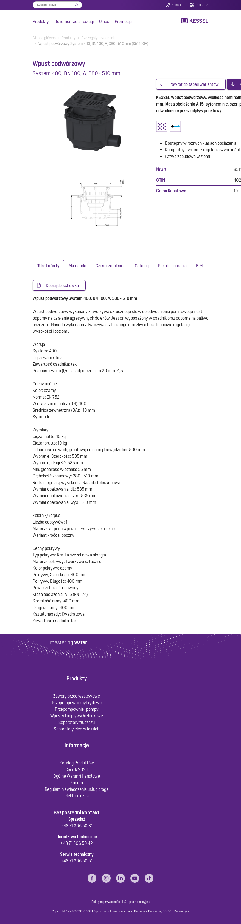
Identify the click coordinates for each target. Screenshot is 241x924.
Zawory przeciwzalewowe (76, 695)
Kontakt (177, 5)
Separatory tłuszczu (76, 722)
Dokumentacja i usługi (74, 21)
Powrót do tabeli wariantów (194, 84)
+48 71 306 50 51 (77, 860)
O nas (104, 21)
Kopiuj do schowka (62, 285)
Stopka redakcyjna (137, 902)
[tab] (48, 265)
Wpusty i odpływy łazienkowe (76, 715)
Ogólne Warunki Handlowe (76, 776)
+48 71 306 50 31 (77, 825)
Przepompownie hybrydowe (77, 702)
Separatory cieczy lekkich (76, 728)
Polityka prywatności (106, 902)
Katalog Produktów (77, 762)
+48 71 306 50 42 (76, 843)
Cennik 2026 (76, 769)
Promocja (123, 21)
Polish (200, 5)
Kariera (76, 782)
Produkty (41, 21)
